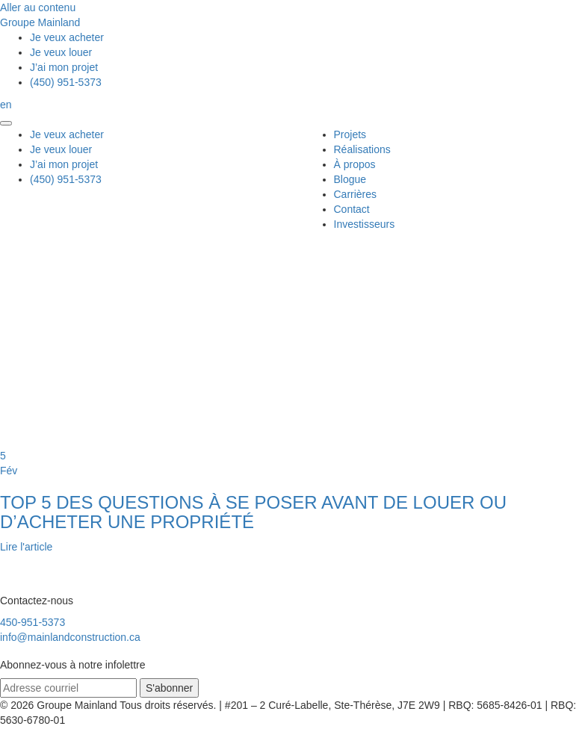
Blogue (350, 179)
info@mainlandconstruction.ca (70, 637)
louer (61, 52)
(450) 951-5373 (66, 82)
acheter (67, 37)
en (6, 105)
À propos (355, 164)
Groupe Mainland (40, 22)
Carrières (355, 194)
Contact (352, 209)
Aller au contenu (37, 7)
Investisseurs (364, 224)
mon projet (64, 67)
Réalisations (362, 149)
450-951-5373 (32, 622)
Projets (350, 134)
